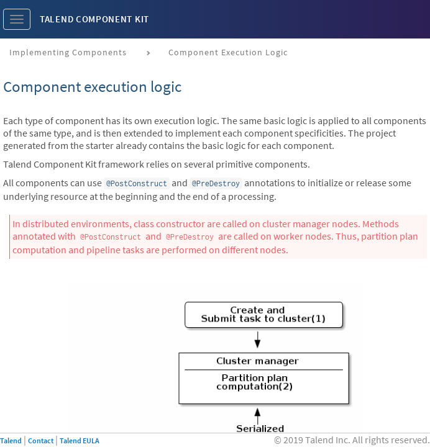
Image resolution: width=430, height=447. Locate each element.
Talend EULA (79, 440)
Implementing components (68, 52)
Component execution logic (228, 52)
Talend (11, 440)
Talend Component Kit (94, 19)
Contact (40, 440)
